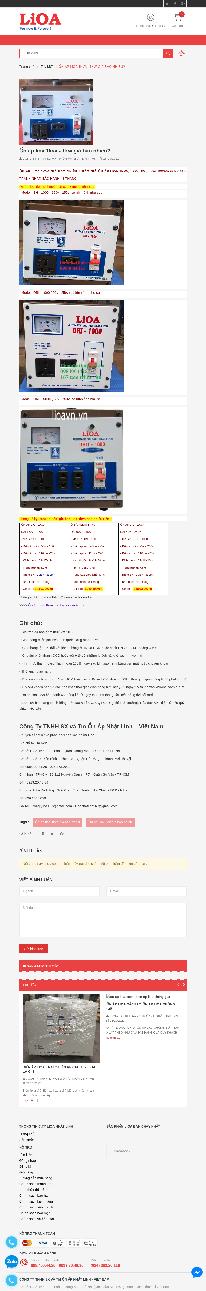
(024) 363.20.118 (105, 1198)
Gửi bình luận (34, 949)
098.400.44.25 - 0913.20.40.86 (57, 1198)
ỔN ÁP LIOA (38, 1279)
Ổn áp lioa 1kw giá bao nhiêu (110, 822)
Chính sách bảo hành (35, 1127)
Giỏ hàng (26, 1104)
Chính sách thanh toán (36, 1116)
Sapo (117, 1287)
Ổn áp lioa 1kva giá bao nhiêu (57, 822)
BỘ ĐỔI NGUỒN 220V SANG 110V (113, 1279)
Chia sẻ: (26, 834)
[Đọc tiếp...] (30, 1032)
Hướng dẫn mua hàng (35, 1110)
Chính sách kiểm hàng (36, 1133)
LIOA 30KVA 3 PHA (156, 1279)
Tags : (24, 822)
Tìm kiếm (26, 1087)
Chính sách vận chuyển (37, 1139)
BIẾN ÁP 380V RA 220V (67, 1279)
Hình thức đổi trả (32, 1122)
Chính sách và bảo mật (36, 1151)
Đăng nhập (144, 25)
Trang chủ (27, 1066)
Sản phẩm (27, 1072)
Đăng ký (159, 25)
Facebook (122, 1083)
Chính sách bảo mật (34, 1145)
